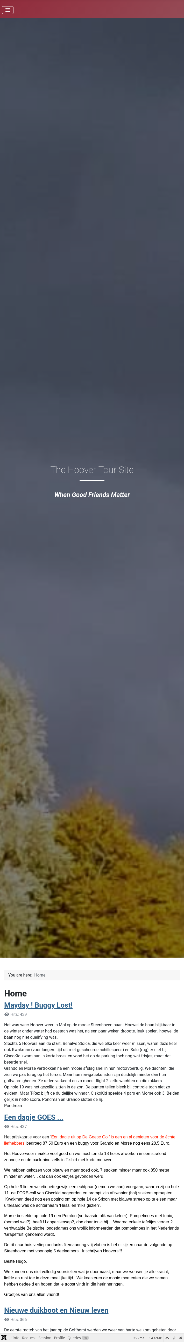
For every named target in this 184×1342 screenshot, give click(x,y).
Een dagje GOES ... (33, 1117)
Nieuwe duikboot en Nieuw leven (56, 1310)
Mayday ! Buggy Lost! (38, 1005)
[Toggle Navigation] (7, 10)
